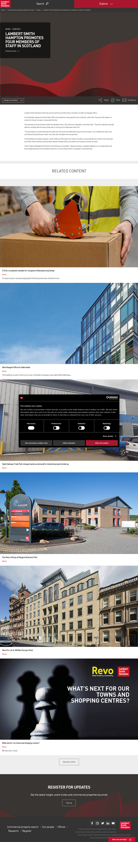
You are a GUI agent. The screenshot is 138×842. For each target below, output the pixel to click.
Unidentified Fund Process (118, 835)
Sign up (69, 803)
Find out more (12, 51)
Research (13, 831)
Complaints (87, 832)
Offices (61, 827)
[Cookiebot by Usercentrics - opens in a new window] (108, 398)
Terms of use (111, 829)
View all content (69, 762)
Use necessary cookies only (36, 443)
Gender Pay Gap (107, 832)
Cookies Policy (79, 832)
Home (3, 10)
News (39, 10)
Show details (108, 436)
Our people (48, 827)
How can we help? (119, 839)
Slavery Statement (96, 832)
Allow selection (69, 443)
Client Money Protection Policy (102, 835)
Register (26, 831)
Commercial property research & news (21, 10)
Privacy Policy (100, 838)
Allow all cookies (102, 443)
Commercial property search (22, 827)
